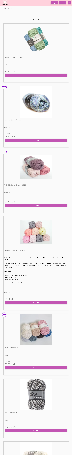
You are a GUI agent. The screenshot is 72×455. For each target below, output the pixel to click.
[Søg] (68, 3)
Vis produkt (36, 75)
